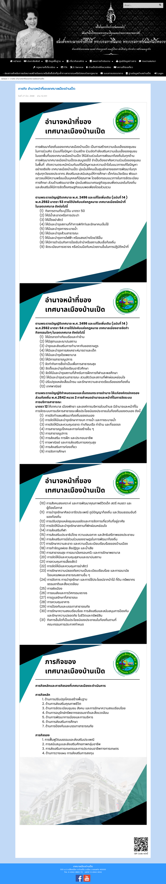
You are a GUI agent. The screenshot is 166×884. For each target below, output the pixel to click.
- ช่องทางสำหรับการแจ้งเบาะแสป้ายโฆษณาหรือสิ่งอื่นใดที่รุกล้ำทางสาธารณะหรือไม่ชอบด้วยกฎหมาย (50, 73)
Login (158, 73)
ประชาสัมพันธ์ (32, 61)
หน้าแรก (15, 61)
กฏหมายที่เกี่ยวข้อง (44, 67)
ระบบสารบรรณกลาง (112, 73)
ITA (64, 67)
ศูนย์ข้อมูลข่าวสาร (126, 61)
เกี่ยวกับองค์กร (75, 61)
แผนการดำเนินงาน (100, 61)
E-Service (76, 67)
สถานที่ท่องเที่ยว (123, 67)
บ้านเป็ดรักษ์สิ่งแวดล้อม (98, 67)
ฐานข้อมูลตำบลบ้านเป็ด (138, 73)
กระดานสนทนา (147, 61)
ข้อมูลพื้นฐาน (53, 61)
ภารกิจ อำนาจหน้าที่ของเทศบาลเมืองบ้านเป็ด (27, 78)
